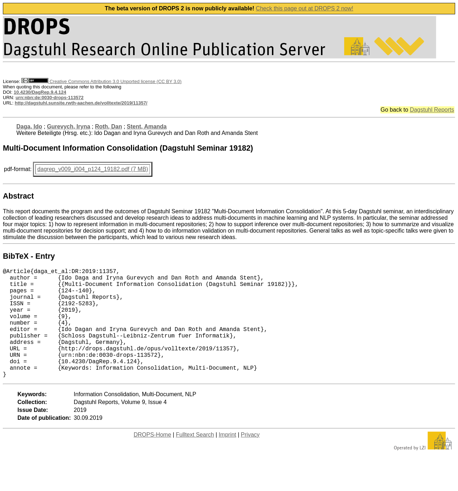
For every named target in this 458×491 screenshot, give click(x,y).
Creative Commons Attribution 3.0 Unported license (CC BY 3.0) (101, 81)
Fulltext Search (195, 459)
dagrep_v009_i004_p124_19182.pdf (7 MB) (92, 169)
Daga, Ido (29, 126)
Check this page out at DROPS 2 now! (304, 8)
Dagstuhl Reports (432, 110)
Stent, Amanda (146, 126)
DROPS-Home (152, 459)
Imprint (227, 459)
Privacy (250, 459)
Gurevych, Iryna (68, 126)
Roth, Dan (108, 126)
